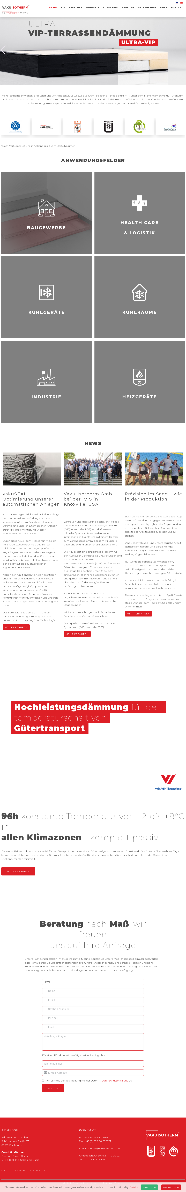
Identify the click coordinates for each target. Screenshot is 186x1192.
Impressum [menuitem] (18, 1170)
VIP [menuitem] (63, 7)
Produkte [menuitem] (93, 7)
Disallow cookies (171, 1187)
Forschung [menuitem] (111, 7)
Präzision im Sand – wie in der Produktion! (153, 496)
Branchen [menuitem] (75, 7)
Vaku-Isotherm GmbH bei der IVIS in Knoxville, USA (90, 499)
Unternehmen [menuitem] (147, 7)
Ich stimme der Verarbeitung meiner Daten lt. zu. (89, 1080)
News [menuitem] (163, 7)
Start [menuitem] (53, 7)
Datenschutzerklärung (115, 1080)
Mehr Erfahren (15, 628)
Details (134, 1187)
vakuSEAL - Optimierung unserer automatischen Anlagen (31, 499)
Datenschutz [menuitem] (36, 1170)
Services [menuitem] (128, 7)
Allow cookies (149, 1187)
